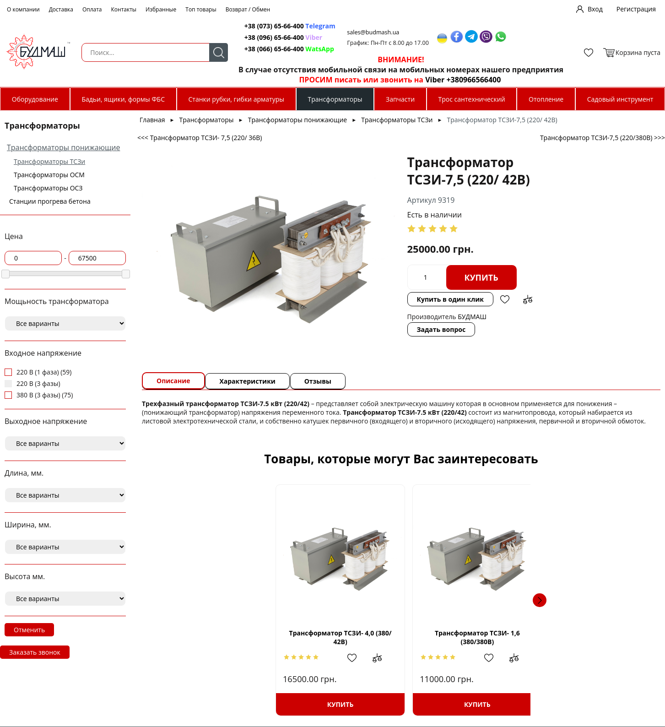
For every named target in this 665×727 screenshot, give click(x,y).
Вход (595, 9)
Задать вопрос (368, 329)
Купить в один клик (377, 299)
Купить (408, 277)
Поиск (207, 52)
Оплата (92, 9)
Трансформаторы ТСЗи (49, 161)
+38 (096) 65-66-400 (265, 37)
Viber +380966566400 (453, 80)
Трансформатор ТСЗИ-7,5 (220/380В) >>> (602, 137)
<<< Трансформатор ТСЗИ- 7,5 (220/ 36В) (199, 137)
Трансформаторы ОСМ (49, 174)
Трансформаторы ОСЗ (48, 188)
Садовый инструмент (620, 99)
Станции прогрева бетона (50, 201)
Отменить (29, 629)
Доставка (61, 9)
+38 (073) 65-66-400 (265, 26)
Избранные (161, 9)
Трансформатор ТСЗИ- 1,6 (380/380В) (340, 637)
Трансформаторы (335, 99)
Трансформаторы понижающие (63, 147)
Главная (152, 119)
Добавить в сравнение (454, 299)
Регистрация (636, 9)
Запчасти (400, 99)
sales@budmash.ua (366, 32)
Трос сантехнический (471, 99)
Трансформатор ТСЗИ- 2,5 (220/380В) (583, 637)
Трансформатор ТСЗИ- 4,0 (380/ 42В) (218, 637)
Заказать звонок (34, 652)
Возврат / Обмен (248, 9)
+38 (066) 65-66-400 (265, 48)
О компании (23, 9)
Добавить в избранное (431, 299)
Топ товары (200, 9)
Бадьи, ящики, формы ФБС (123, 99)
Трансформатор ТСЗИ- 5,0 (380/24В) (461, 637)
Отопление (546, 99)
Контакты (124, 9)
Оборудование (35, 99)
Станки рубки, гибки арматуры (236, 99)
